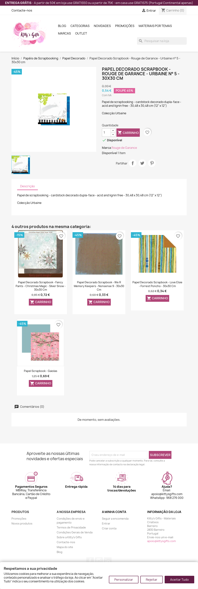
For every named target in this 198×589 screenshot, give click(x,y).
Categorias (79, 26)
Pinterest (152, 163)
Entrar (106, 523)
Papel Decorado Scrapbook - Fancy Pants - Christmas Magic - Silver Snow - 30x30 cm (41, 286)
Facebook (90, 561)
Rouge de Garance (124, 148)
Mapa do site (65, 547)
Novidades (102, 26)
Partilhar (132, 163)
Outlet (81, 33)
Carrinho (128, 132)
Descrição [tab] (27, 186)
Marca (106, 148)
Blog (62, 26)
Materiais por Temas (155, 26)
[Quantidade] (106, 132)
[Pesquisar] (162, 41)
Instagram (99, 561)
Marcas (64, 33)
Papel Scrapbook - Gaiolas (40, 371)
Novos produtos (21, 523)
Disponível (109, 153)
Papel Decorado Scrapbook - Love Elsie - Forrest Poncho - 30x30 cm (157, 284)
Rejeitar (151, 579)
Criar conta (109, 528)
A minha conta (114, 512)
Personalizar (123, 579)
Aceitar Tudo (179, 579)
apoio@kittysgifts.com (161, 541)
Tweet (142, 163)
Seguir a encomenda (115, 518)
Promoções (124, 26)
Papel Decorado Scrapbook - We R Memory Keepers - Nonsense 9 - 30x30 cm (99, 286)
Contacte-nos (21, 10)
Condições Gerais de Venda (75, 532)
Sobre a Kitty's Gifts (69, 537)
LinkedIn (108, 561)
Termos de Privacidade (71, 527)
